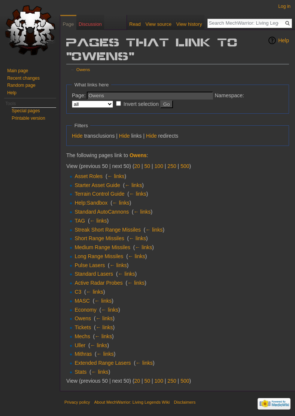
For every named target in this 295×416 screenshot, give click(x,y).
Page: (79, 95)
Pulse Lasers (89, 265)
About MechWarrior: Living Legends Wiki (132, 402)
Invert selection (141, 104)
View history (189, 24)
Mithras (83, 354)
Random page (21, 85)
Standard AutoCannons (101, 212)
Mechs (82, 336)
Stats (80, 372)
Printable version (28, 118)
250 (171, 166)
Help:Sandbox (90, 203)
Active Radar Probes (98, 283)
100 (159, 166)
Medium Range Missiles (102, 247)
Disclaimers (184, 402)
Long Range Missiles (98, 256)
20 (137, 166)
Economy (85, 310)
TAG (79, 221)
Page (68, 24)
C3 (77, 292)
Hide (77, 136)
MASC (81, 301)
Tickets (82, 327)
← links (116, 176)
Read (135, 24)
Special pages (26, 110)
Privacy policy (77, 402)
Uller (79, 345)
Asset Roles (88, 176)
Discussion (90, 24)
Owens (83, 69)
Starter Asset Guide (97, 185)
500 (184, 166)
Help (283, 40)
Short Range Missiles (99, 238)
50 (147, 166)
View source (158, 24)
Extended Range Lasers (102, 363)
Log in (284, 6)
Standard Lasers (93, 274)
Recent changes (23, 78)
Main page (17, 70)
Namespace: (229, 95)
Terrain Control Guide (99, 194)
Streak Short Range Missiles (107, 230)
